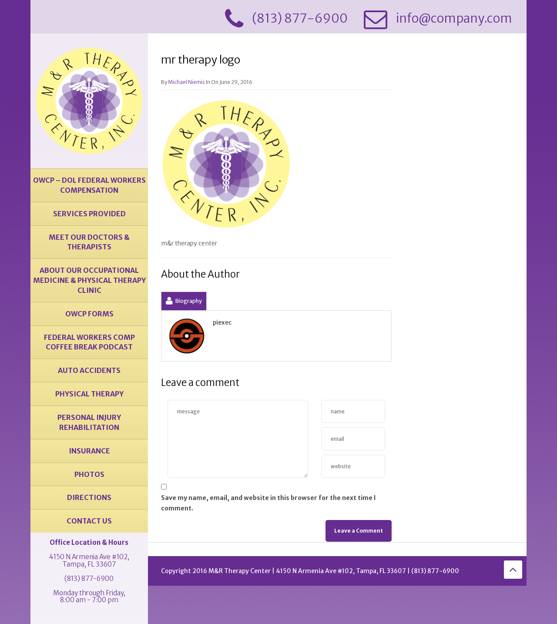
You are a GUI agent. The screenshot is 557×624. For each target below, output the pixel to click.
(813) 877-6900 (89, 578)
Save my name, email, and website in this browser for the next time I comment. (268, 503)
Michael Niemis (186, 82)
